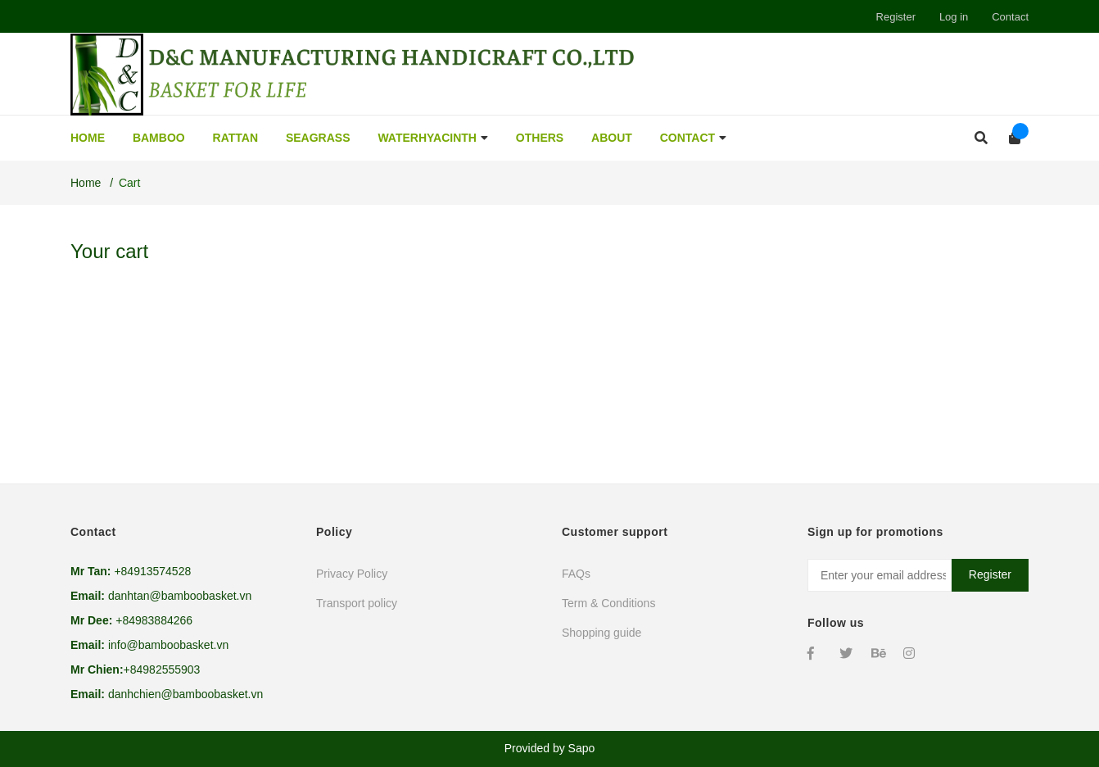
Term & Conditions (608, 603)
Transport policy (356, 603)
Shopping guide (601, 632)
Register (896, 17)
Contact (1010, 17)
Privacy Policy (351, 573)
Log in (953, 17)
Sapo (581, 748)
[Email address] (918, 575)
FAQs (576, 573)
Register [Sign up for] (990, 574)
